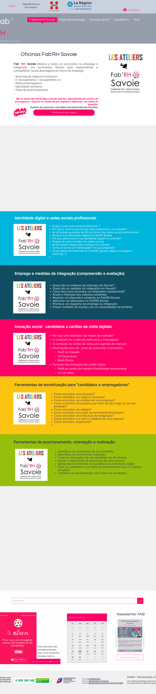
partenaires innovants (99, 681)
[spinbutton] (11, 6)
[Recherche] (73, 601)
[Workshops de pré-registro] (64, 113)
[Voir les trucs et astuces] (45, 661)
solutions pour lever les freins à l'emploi (106, 683)
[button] (99, 20)
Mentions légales (146, 677)
